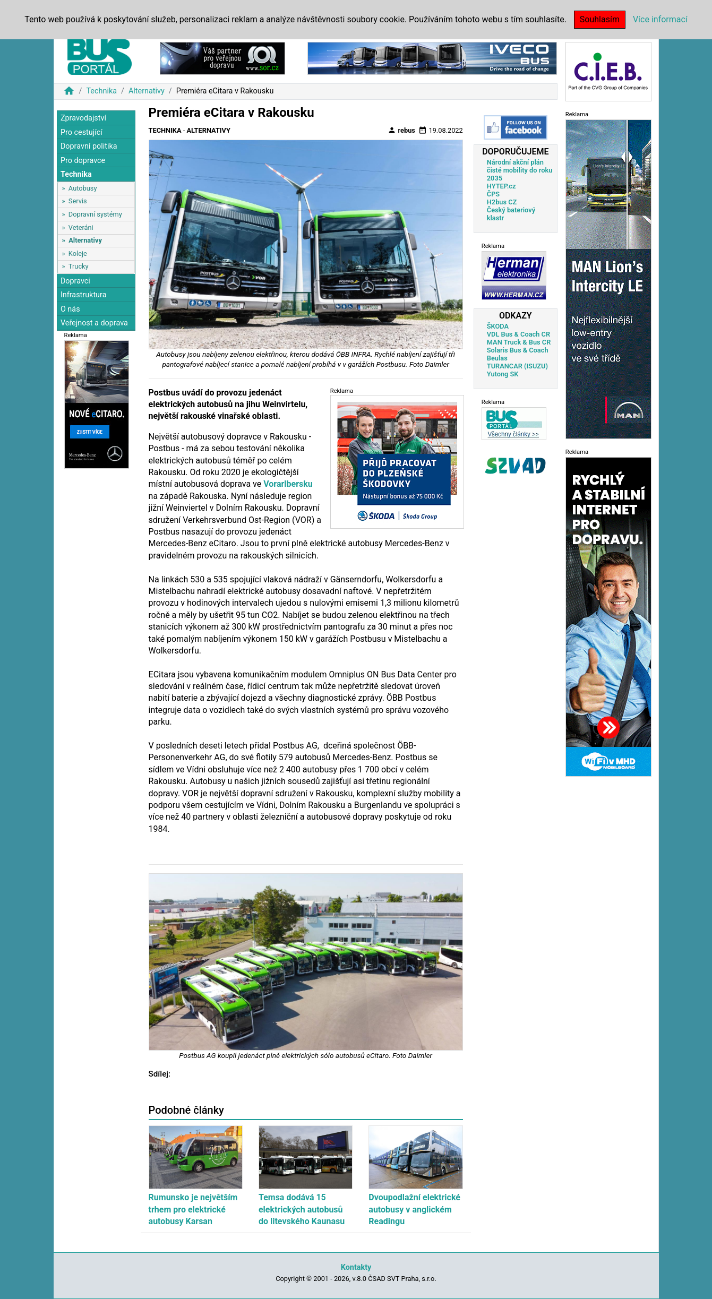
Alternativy (146, 91)
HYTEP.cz (501, 186)
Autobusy (82, 188)
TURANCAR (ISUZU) (517, 366)
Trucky (78, 266)
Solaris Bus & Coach (517, 350)
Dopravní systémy (95, 214)
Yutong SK (503, 374)
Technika (101, 91)
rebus (401, 130)
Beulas (497, 358)
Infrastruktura (84, 294)
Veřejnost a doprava (94, 323)
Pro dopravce (83, 160)
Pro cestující (81, 132)
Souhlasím (600, 19)
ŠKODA (498, 326)
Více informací (660, 19)
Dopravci (75, 281)
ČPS (493, 194)
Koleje (77, 253)
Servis (77, 201)
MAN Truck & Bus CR (519, 342)
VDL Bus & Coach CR (518, 334)
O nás (70, 309)
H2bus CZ (502, 202)
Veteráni (80, 227)
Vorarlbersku (288, 484)
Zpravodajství (83, 118)
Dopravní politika (89, 146)
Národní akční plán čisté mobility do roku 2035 (520, 170)
